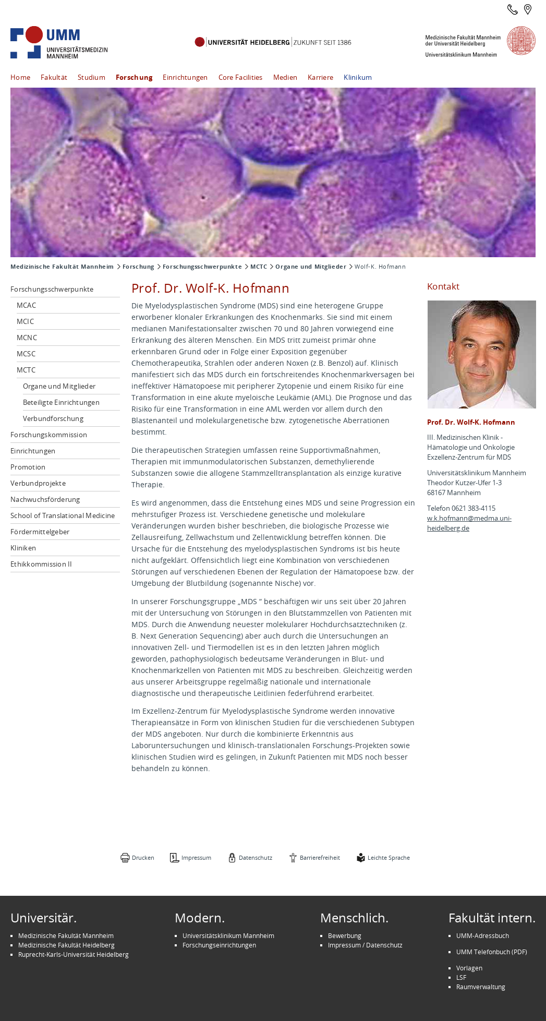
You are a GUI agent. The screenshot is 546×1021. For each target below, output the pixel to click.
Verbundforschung (53, 418)
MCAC (26, 305)
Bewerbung (344, 935)
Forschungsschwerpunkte (202, 266)
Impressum (196, 857)
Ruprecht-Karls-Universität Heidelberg (73, 954)
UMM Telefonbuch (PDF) (491, 951)
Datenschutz (255, 857)
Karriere (320, 77)
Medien (285, 77)
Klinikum (358, 77)
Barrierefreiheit (320, 857)
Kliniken (23, 547)
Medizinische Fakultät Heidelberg (66, 945)
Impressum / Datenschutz (365, 945)
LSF (461, 977)
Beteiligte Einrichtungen (61, 402)
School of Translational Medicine (62, 515)
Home (20, 77)
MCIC (25, 321)
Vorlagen (469, 968)
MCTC (258, 266)
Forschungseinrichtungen (219, 945)
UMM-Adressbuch (482, 935)
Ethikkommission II (41, 564)
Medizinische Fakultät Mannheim (62, 266)
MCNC (27, 337)
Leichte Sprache (389, 857)
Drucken (143, 857)
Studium (91, 77)
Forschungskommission (48, 434)
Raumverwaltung (480, 986)
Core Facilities (241, 77)
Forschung (134, 77)
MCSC (26, 353)
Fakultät (54, 77)
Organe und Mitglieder (310, 266)
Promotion (27, 467)
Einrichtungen (185, 77)
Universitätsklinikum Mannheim (228, 935)
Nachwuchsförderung (45, 499)
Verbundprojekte (38, 483)
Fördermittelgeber (39, 531)
